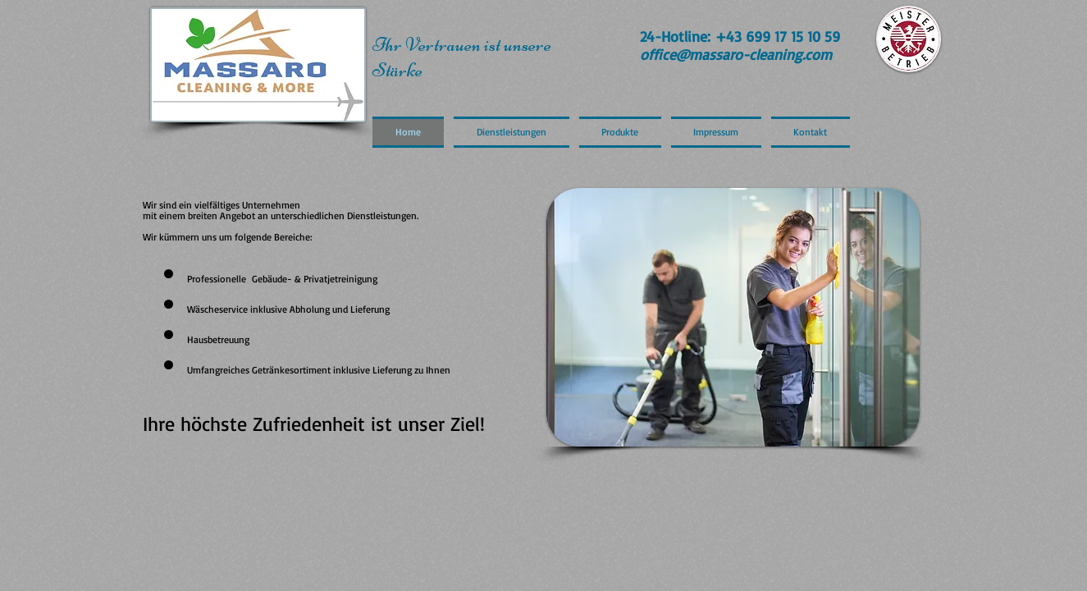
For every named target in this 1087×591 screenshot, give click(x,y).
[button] (733, 317)
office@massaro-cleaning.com (736, 54)
